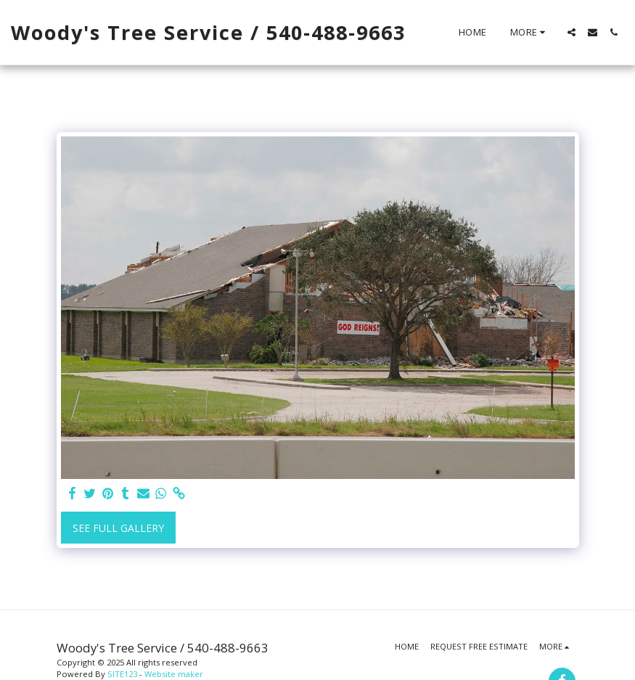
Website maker (173, 673)
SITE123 (122, 673)
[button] (571, 32)
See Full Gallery (118, 528)
